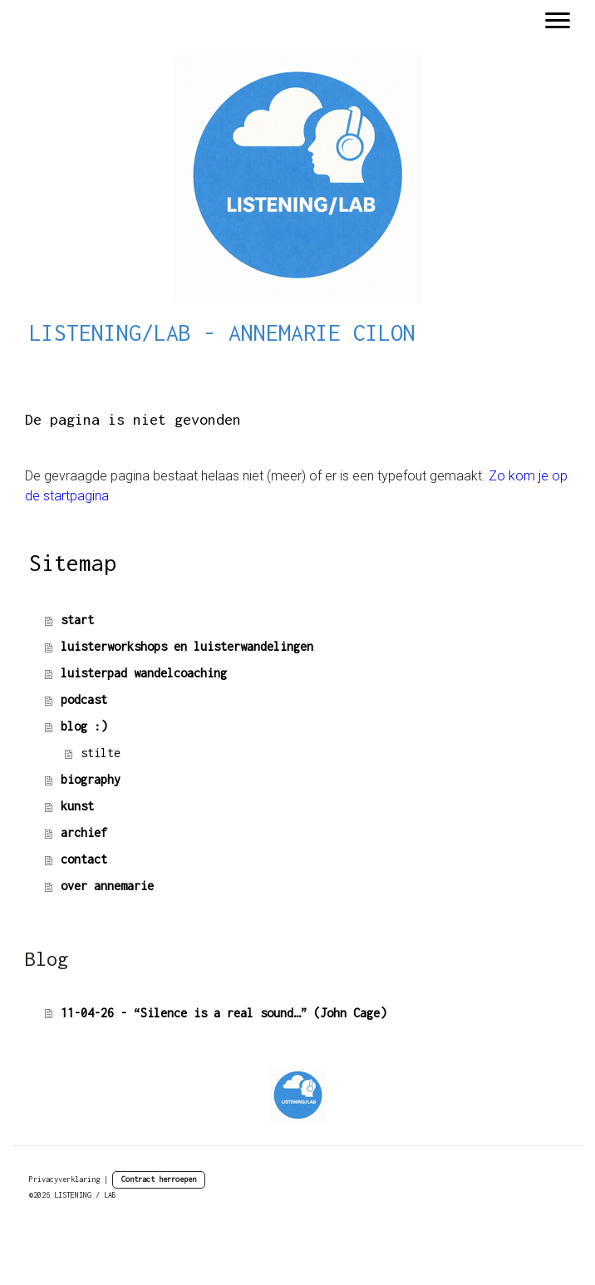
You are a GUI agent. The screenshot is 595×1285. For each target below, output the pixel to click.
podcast (84, 699)
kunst (77, 806)
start (77, 620)
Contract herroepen (158, 1179)
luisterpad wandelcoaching (144, 673)
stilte (100, 753)
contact (84, 859)
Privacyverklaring (64, 1179)
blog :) (84, 726)
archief (84, 832)
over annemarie (107, 886)
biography (90, 779)
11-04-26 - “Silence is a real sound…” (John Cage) (223, 1013)
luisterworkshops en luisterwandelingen (187, 646)
